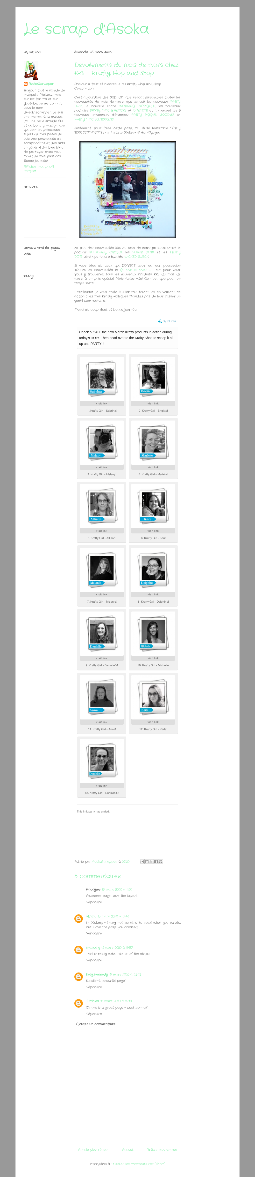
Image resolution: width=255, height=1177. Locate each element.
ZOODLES (167, 115)
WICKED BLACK (136, 256)
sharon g (93, 947)
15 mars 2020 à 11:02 (117, 889)
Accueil (128, 1149)
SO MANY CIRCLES (105, 252)
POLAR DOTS (143, 252)
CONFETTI (140, 110)
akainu (91, 916)
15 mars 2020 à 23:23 (125, 974)
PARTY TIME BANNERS (108, 110)
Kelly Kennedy (97, 974)
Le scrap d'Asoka (86, 29)
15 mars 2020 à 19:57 (117, 947)
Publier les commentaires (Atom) (139, 1164)
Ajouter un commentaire (95, 1024)
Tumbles (92, 1001)
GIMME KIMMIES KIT (137, 270)
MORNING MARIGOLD (135, 106)
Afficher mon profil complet (39, 168)
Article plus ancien (162, 1149)
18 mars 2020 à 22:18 (116, 1001)
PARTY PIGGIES (144, 115)
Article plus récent (93, 1149)
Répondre (94, 902)
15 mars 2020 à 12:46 (113, 916)
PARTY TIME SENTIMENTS (94, 119)
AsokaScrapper (41, 84)
